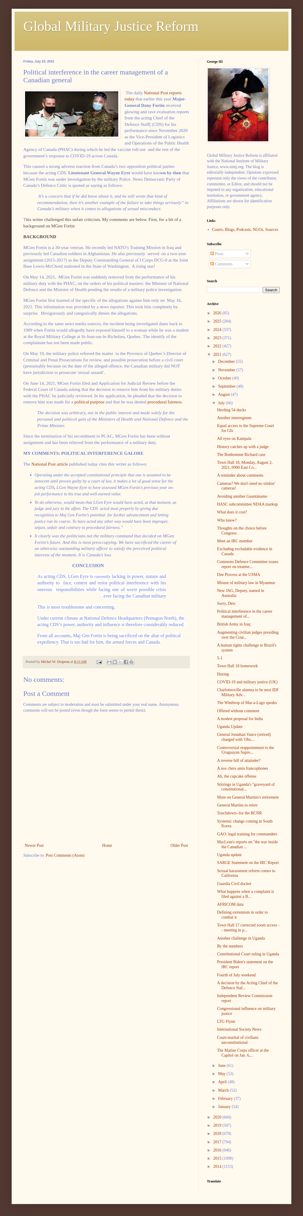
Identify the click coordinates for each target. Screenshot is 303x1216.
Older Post (179, 845)
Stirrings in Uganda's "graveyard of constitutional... (246, 787)
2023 (218, 338)
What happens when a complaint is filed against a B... (245, 894)
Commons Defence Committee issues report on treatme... (247, 564)
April (223, 1082)
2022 (218, 346)
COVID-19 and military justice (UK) (247, 682)
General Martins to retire (237, 805)
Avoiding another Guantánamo (242, 496)
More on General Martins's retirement (248, 797)
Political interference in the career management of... (244, 614)
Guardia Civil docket (234, 883)
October (225, 378)
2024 (218, 329)
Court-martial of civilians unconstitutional (237, 1040)
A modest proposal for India (240, 719)
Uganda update (229, 855)
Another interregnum (234, 418)
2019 (218, 1125)
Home (107, 845)
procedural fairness (164, 401)
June (222, 1065)
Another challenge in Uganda (241, 938)
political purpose (89, 401)
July (222, 403)
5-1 (220, 658)
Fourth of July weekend (236, 975)
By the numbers (230, 946)
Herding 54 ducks (231, 410)
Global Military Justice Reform (110, 26)
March (224, 1090)
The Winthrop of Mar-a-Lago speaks (247, 703)
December (227, 361)
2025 (218, 321)
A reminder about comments (240, 475)
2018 (218, 1133)
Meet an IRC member (235, 541)
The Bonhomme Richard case (241, 454)
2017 (218, 1142)
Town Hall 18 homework (237, 666)
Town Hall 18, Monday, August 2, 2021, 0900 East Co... (244, 465)
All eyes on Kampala (234, 438)
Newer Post (34, 845)
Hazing (223, 674)
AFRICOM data (230, 904)
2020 (218, 1117)
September (227, 386)
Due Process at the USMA (238, 574)
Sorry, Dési (226, 603)
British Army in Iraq (233, 624)
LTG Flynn (226, 1021)
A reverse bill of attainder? (238, 760)
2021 (218, 354)
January (225, 1106)
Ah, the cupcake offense (236, 776)
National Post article (50, 463)
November (227, 370)
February (226, 1098)
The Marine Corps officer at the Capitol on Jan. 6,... (243, 1053)
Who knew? (227, 520)
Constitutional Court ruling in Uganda (248, 954)
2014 (218, 1166)
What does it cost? (232, 512)
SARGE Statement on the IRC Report (248, 862)
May (222, 1074)
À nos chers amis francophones (242, 768)
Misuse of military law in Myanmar (246, 583)
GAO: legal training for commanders (247, 834)
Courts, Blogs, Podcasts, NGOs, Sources (245, 229)
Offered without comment (238, 711)
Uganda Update (229, 726)
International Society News (239, 1029)
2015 (218, 1158)
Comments (221, 264)
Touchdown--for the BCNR (239, 813)
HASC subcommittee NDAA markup (247, 504)
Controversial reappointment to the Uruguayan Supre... (245, 750)
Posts (216, 254)
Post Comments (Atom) (65, 855)
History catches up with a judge (243, 447)
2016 (218, 1150)
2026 (218, 313)
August (224, 394)
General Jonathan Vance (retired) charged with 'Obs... (244, 737)
